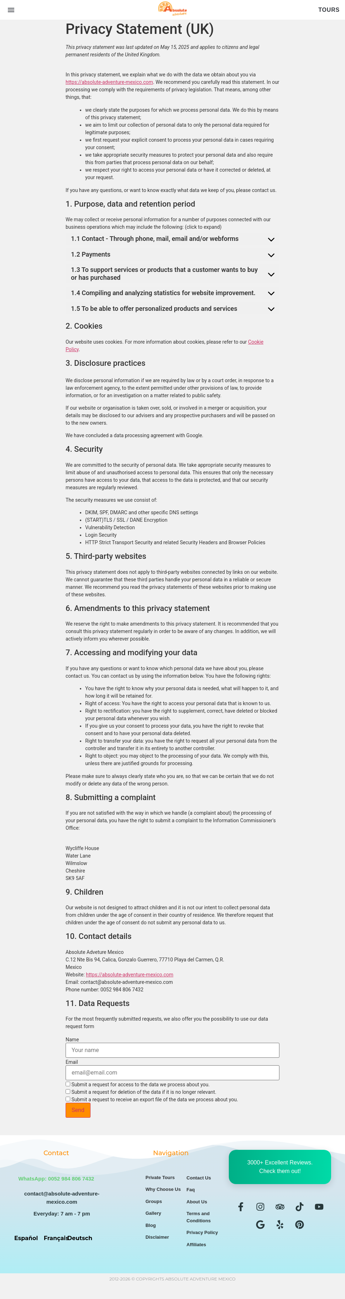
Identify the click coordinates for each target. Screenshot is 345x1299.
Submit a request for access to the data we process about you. (138, 1084)
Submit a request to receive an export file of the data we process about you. (152, 1099)
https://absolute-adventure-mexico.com (109, 82)
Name (72, 1039)
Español (26, 1238)
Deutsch (79, 1238)
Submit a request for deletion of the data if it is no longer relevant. (141, 1092)
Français (56, 1238)
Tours (329, 10)
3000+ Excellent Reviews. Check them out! (280, 1166)
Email (72, 1062)
